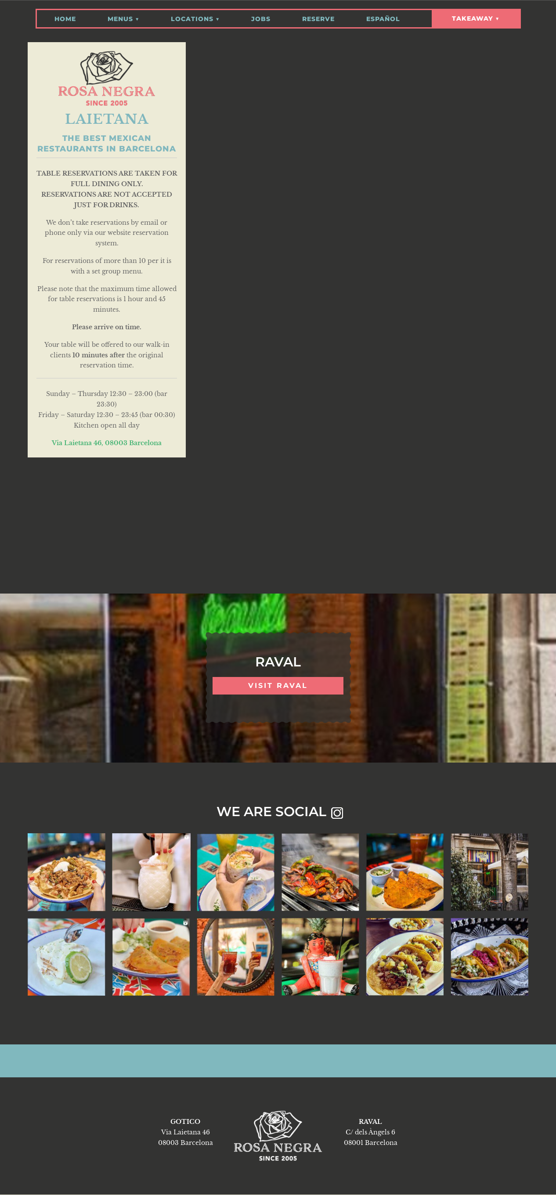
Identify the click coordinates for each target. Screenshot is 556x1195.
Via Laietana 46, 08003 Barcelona (107, 442)
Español (383, 16)
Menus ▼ (123, 16)
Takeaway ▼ (475, 18)
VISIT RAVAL (278, 685)
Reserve (318, 16)
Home (65, 16)
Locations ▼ (195, 16)
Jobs (261, 16)
